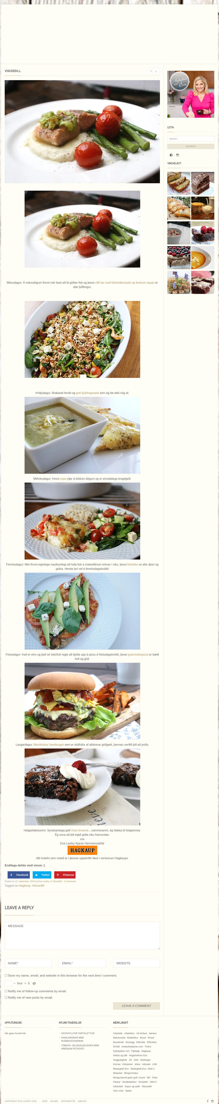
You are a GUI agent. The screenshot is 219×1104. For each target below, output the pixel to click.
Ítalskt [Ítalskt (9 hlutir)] (128, 1090)
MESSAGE (82, 935)
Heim (44, 1101)
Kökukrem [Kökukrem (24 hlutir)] (127, 1064)
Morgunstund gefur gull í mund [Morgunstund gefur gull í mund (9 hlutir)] (129, 1077)
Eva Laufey (43, 881)
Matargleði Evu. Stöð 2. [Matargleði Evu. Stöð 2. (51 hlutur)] (143, 1068)
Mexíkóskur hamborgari (49, 744)
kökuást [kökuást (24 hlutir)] (146, 1064)
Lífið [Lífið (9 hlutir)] (154, 1064)
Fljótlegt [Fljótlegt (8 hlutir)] (135, 1051)
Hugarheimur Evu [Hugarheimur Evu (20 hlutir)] (138, 1055)
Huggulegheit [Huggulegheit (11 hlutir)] (120, 1060)
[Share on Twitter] (42, 875)
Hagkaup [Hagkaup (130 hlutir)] (146, 1051)
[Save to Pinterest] (65, 875)
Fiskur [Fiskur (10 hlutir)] (148, 1046)
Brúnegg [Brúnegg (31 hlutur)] (130, 1042)
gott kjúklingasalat (88, 392)
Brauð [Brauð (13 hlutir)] (151, 1037)
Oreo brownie (80, 830)
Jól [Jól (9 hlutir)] (130, 1060)
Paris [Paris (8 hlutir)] (155, 1077)
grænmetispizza (138, 654)
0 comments (70, 881)
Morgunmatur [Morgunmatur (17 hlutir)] (131, 1073)
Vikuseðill (57, 881)
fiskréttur (133, 564)
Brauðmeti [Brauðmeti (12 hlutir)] (118, 1042)
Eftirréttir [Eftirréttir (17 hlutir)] (140, 1042)
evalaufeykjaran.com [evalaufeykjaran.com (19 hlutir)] (132, 1046)
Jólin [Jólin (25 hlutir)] (136, 1060)
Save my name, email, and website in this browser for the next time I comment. (62, 975)
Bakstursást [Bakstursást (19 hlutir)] (119, 1037)
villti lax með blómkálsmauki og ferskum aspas (124, 282)
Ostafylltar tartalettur (78, 1033)
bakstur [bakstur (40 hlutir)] (153, 1033)
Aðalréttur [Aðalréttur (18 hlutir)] (129, 1033)
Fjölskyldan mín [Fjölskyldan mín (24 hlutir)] (121, 1051)
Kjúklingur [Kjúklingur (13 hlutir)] (145, 1060)
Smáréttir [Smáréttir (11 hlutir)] (143, 1082)
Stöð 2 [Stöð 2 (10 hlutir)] (153, 1082)
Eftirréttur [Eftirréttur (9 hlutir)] (152, 1042)
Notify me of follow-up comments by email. (37, 991)
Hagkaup (24, 885)
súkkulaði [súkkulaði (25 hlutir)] (118, 1086)
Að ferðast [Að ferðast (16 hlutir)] (141, 1033)
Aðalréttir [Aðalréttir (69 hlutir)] (118, 1033)
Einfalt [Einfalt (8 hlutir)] (116, 1046)
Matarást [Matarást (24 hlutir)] (117, 1073)
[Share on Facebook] (19, 875)
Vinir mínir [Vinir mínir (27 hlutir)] (118, 1090)
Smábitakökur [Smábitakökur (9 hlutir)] (129, 1082)
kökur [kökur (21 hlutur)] (138, 1064)
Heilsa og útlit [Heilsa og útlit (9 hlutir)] (120, 1055)
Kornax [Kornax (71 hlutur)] (117, 1064)
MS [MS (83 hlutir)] (148, 1077)
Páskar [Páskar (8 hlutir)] (116, 1082)
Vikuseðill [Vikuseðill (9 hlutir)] (147, 1086)
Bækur (82, 1101)
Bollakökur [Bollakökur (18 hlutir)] (132, 1037)
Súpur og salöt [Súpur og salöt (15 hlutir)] (132, 1086)
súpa (63, 478)
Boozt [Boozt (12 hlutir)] (143, 1037)
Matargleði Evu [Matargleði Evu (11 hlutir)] (121, 1068)
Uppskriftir (68, 1101)
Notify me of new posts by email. (30, 997)
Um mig (54, 1101)
